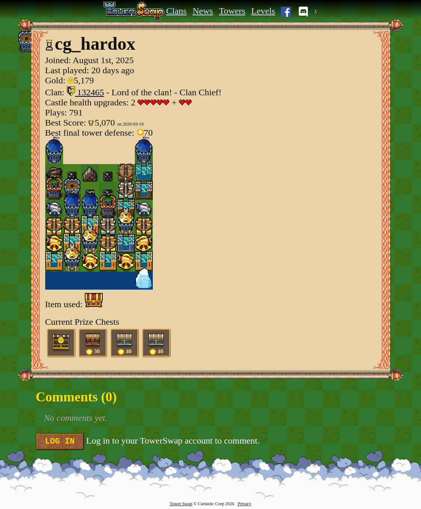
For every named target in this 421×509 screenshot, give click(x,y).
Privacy (244, 503)
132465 (85, 92)
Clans (176, 11)
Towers (232, 11)
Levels (263, 11)
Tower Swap (181, 503)
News (203, 11)
